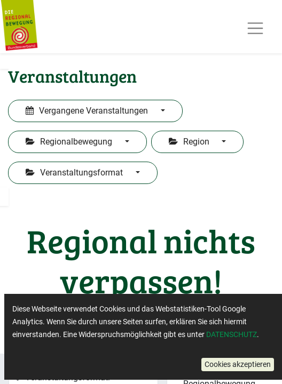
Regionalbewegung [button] (70, 142)
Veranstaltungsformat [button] (75, 172)
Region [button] (190, 142)
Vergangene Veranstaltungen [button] (88, 111)
